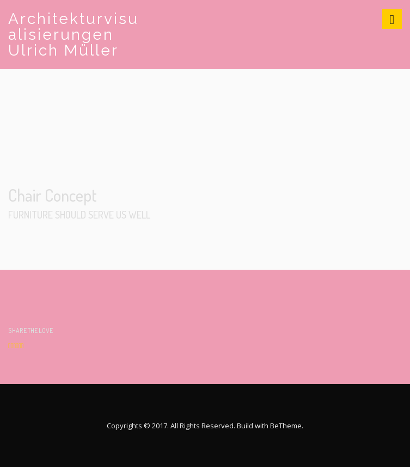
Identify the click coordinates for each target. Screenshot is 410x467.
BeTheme (286, 425)
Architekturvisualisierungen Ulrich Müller (73, 34)
